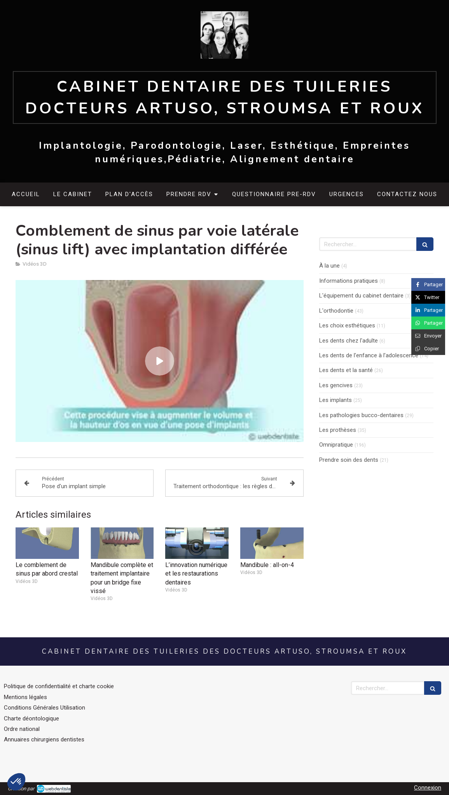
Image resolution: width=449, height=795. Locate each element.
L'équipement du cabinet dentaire (361, 295)
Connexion (427, 787)
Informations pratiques (348, 280)
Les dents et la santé (346, 370)
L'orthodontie (336, 310)
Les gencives (336, 385)
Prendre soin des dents (348, 459)
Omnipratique (336, 444)
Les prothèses (337, 429)
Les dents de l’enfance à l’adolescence (368, 355)
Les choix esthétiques (347, 325)
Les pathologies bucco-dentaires (361, 415)
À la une (329, 265)
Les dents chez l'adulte (348, 340)
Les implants (335, 400)
